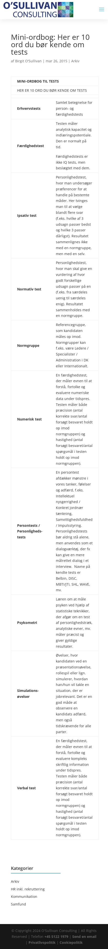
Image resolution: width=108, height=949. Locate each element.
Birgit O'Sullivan (28, 61)
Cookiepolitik (71, 942)
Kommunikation (24, 896)
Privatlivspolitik (43, 942)
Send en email (84, 936)
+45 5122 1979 (56, 936)
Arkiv (75, 61)
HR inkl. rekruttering (28, 889)
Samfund (18, 904)
